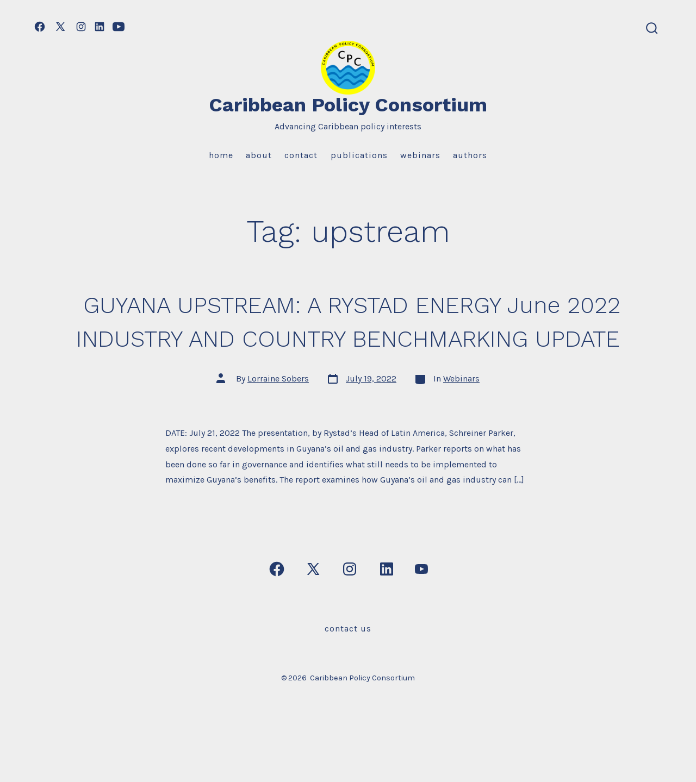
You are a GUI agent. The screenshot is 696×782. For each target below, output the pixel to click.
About (259, 155)
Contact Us (348, 662)
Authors (470, 155)
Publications (359, 155)
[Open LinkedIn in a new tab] (99, 26)
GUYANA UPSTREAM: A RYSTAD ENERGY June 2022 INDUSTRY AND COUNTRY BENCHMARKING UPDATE (348, 338)
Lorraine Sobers (278, 412)
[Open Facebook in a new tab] (40, 26)
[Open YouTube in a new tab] (118, 26)
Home (221, 155)
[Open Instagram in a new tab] (81, 26)
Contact (301, 155)
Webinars (420, 155)
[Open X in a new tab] (60, 26)
